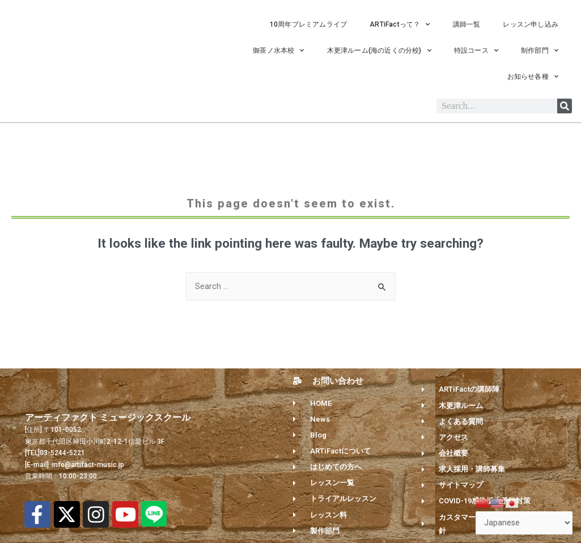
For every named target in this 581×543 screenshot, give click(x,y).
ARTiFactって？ (400, 24)
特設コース (476, 50)
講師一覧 (467, 24)
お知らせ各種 (532, 76)
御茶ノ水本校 (278, 50)
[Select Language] (523, 522)
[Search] (564, 106)
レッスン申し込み (530, 24)
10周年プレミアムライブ (308, 24)
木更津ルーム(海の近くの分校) (379, 50)
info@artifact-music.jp (87, 468)
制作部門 (539, 50)
